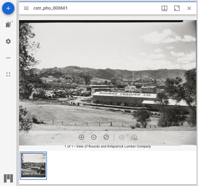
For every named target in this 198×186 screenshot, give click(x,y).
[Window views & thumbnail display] (164, 8)
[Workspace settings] (8, 41)
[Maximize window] (177, 8)
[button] (33, 166)
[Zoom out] (94, 137)
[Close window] (189, 8)
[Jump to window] (8, 25)
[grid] (107, 167)
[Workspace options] (8, 58)
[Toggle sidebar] (26, 8)
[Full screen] (8, 74)
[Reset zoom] (106, 137)
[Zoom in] (81, 137)
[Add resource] (8, 8)
